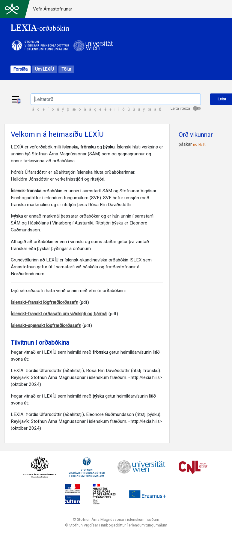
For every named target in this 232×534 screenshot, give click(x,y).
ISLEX (135, 260)
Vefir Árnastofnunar (52, 9)
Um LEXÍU (44, 69)
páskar (192, 144)
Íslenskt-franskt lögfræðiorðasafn (44, 302)
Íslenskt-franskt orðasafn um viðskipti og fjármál (59, 313)
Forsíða (20, 69)
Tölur (66, 69)
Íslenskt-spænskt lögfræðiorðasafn (46, 325)
